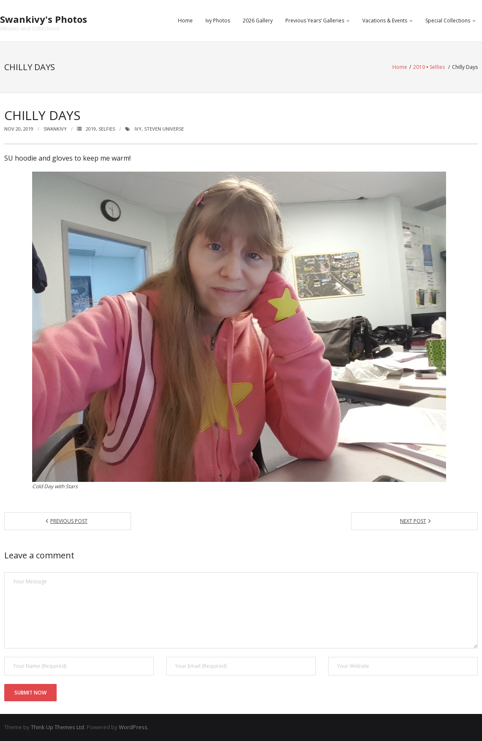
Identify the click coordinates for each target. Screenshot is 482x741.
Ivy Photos (217, 20)
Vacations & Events (384, 20)
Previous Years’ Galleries (314, 20)
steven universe (164, 129)
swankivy (55, 129)
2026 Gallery (258, 20)
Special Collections (447, 20)
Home (185, 20)
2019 (419, 67)
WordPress (133, 727)
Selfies (437, 67)
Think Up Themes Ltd (57, 727)
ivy (138, 129)
